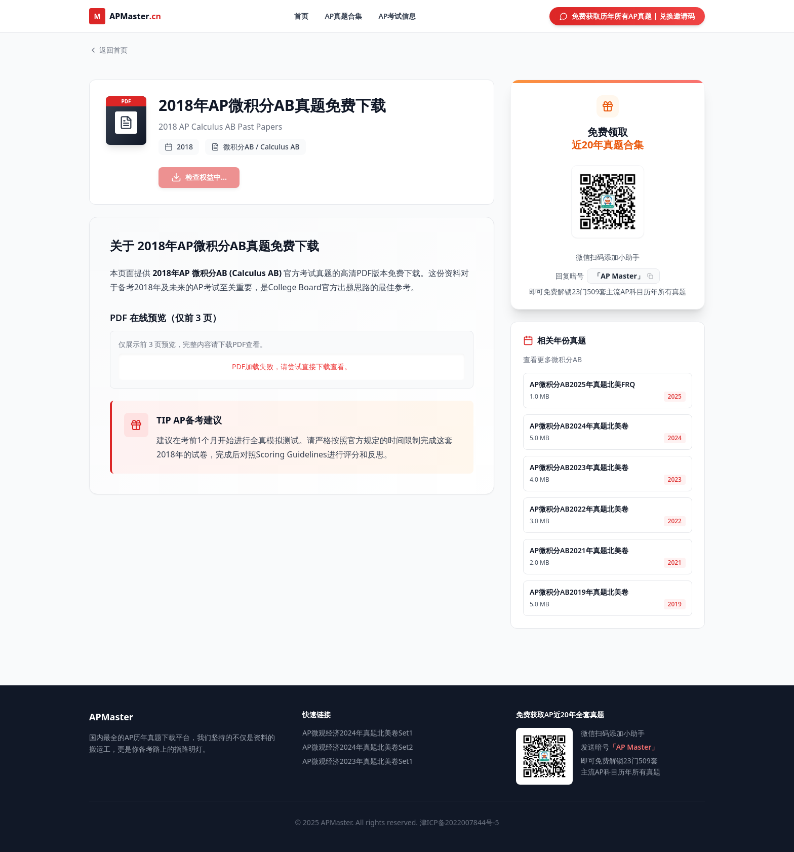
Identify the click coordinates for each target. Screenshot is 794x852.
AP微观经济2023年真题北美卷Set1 (357, 761)
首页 (301, 16)
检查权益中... (205, 179)
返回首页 (108, 50)
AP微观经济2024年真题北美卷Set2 (357, 747)
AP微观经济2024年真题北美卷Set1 (357, 733)
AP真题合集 (343, 16)
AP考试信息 (397, 16)
